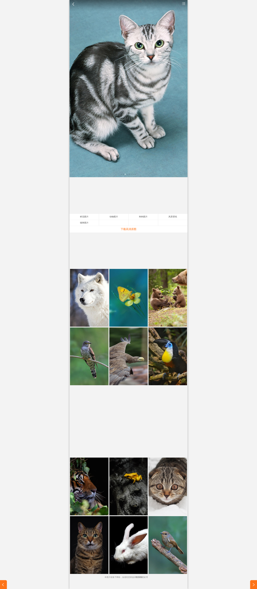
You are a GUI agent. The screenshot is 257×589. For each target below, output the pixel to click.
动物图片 (184, 3)
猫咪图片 (84, 222)
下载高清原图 (128, 229)
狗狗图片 (143, 216)
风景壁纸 (172, 216)
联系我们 (140, 577)
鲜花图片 (84, 216)
